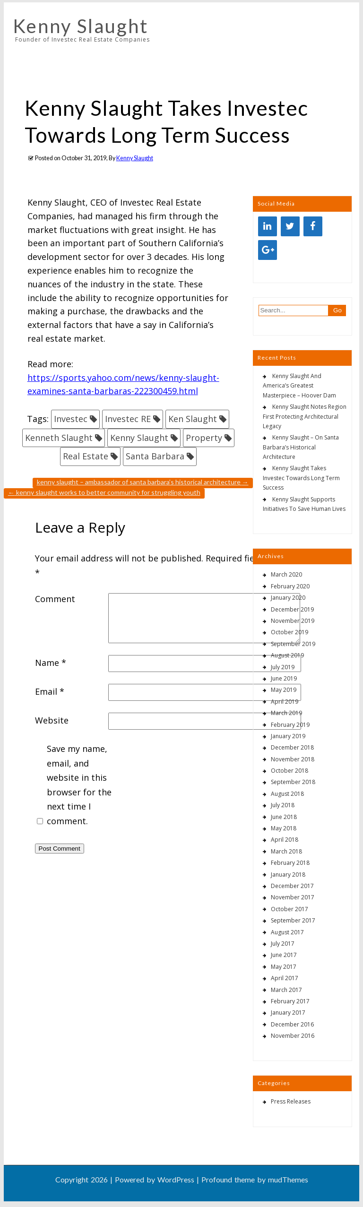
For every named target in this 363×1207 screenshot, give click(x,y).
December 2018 (292, 747)
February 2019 (290, 725)
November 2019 (292, 621)
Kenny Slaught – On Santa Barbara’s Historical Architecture (301, 447)
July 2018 (282, 805)
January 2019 (288, 736)
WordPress (175, 1179)
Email (49, 691)
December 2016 (292, 1024)
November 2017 (292, 897)
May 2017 (283, 967)
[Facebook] (312, 226)
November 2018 (292, 759)
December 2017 (292, 886)
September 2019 (293, 644)
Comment (55, 598)
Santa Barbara (155, 456)
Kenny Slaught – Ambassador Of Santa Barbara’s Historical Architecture (143, 482)
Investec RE (128, 418)
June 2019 (284, 678)
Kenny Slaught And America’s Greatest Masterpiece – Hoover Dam (299, 385)
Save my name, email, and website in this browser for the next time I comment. (79, 785)
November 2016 (292, 1036)
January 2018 (288, 875)
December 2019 (292, 609)
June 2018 (284, 817)
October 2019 (289, 632)
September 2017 (293, 920)
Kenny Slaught (80, 26)
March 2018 (286, 851)
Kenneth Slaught (59, 437)
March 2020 (286, 574)
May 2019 (283, 690)
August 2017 (287, 932)
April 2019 (284, 702)
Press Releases (291, 1101)
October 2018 (289, 771)
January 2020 (288, 598)
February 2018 (290, 863)
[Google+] (267, 250)
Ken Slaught (192, 418)
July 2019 (282, 667)
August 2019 (287, 655)
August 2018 (287, 794)
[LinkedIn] (267, 226)
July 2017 (282, 944)
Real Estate (85, 456)
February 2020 (290, 586)
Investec (70, 418)
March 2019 (286, 713)
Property (204, 437)
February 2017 (290, 1001)
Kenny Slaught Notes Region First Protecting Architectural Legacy (304, 416)
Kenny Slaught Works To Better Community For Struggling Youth (104, 492)
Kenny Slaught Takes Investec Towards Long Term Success (301, 477)
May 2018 (283, 828)
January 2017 (288, 1013)
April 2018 (284, 840)
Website (52, 720)
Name (50, 662)
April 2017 (284, 978)
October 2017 (289, 909)
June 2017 (284, 955)
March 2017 (286, 990)
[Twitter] (290, 226)
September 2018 (293, 782)
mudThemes (288, 1179)
